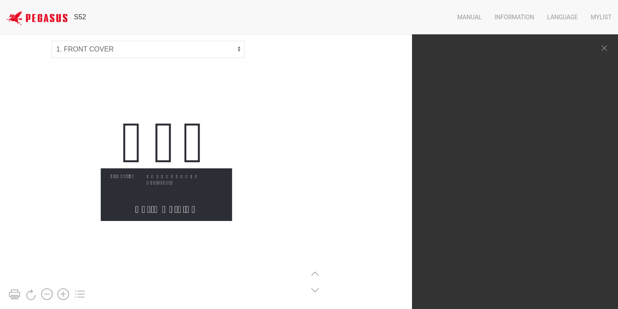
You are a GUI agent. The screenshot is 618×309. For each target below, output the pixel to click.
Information (514, 17)
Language (562, 17)
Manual (469, 17)
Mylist (601, 17)
